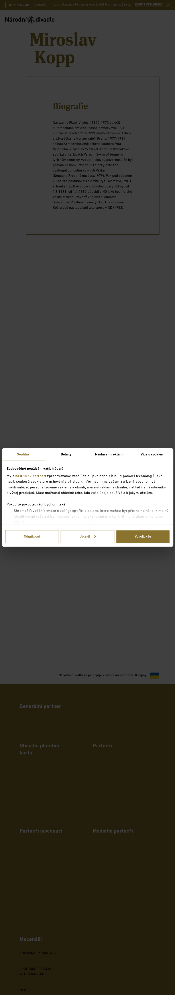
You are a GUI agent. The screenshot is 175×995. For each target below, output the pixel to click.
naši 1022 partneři (30, 476)
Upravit (87, 536)
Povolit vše (143, 536)
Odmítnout (32, 536)
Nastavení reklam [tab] (109, 454)
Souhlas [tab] (23, 454)
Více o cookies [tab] (152, 454)
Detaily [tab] (66, 454)
